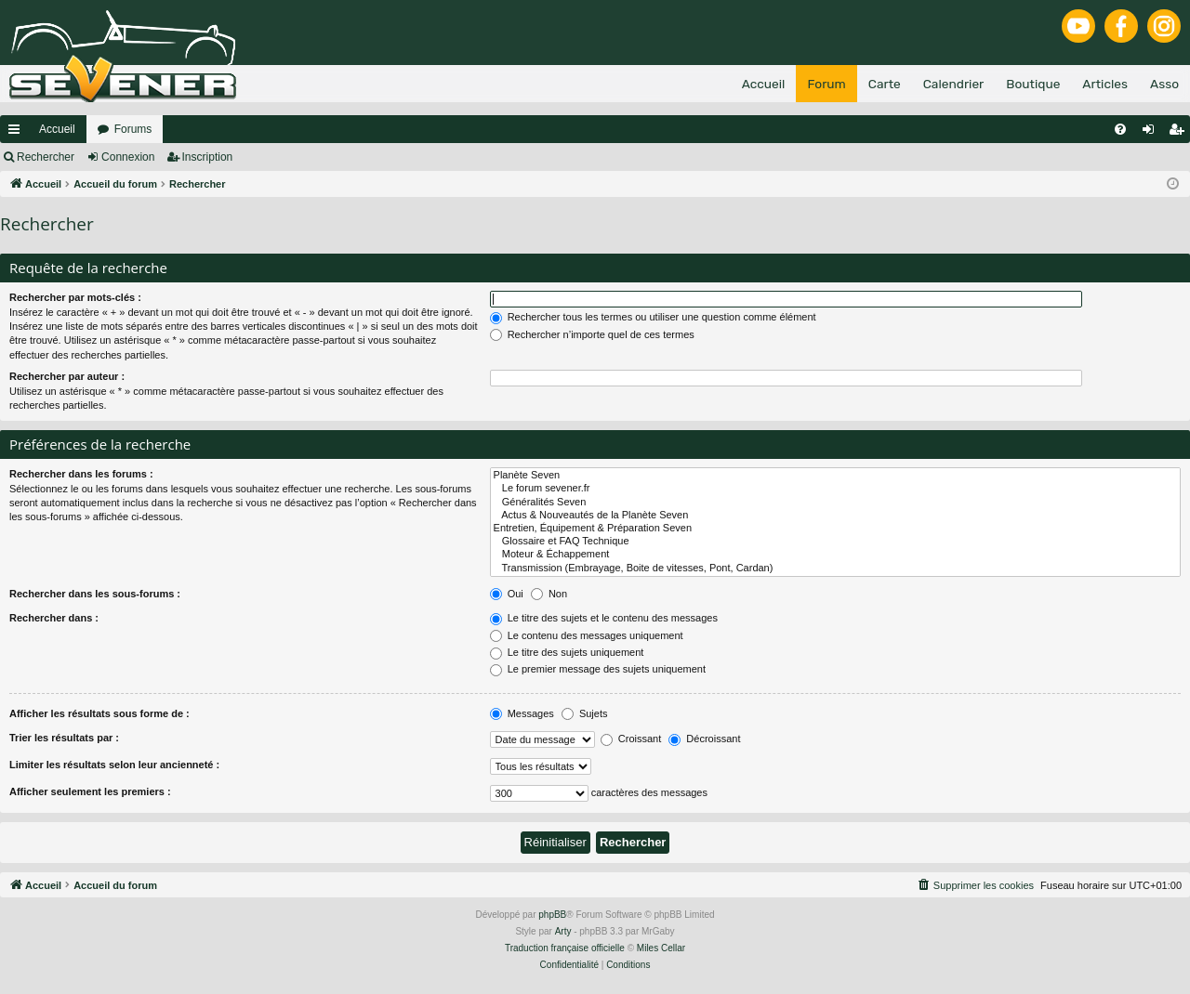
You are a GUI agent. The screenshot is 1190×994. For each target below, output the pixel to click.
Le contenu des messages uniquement (586, 635)
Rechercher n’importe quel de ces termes (592, 334)
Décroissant (704, 738)
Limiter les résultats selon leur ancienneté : (114, 764)
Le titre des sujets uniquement (567, 652)
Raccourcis (17, 133)
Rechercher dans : (54, 617)
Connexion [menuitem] (1152, 133)
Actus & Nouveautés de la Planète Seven (835, 515)
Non (549, 593)
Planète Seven (835, 475)
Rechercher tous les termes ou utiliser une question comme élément (653, 316)
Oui (506, 593)
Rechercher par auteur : (67, 376)
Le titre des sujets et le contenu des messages (604, 617)
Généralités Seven (835, 502)
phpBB (552, 914)
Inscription (207, 156)
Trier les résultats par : (64, 737)
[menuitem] (1120, 129)
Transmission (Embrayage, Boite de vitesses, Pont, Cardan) (835, 568)
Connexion (127, 156)
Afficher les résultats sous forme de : (99, 713)
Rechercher (45, 156)
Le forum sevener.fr (835, 488)
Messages (522, 713)
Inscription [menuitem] (1180, 133)
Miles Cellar (661, 948)
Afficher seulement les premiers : (90, 791)
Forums (133, 129)
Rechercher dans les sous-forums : (94, 593)
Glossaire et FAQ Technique (835, 541)
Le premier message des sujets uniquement (598, 668)
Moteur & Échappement (835, 554)
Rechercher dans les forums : (81, 473)
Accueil (57, 129)
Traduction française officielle (565, 948)
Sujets (585, 713)
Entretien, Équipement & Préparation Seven (835, 528)
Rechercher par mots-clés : (75, 297)
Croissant (631, 738)
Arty (563, 931)
